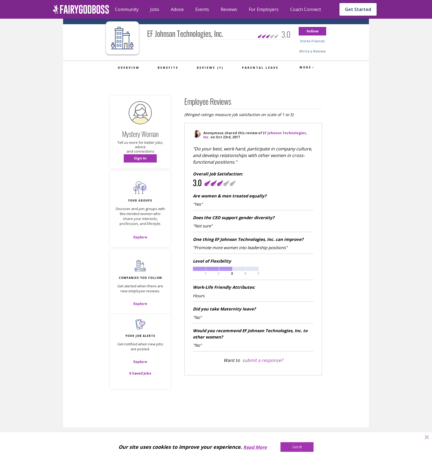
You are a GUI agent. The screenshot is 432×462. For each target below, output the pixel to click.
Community (127, 9)
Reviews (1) (210, 68)
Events (202, 9)
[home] (81, 9)
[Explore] (140, 237)
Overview (128, 68)
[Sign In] (140, 158)
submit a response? (262, 360)
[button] (312, 31)
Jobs (154, 9)
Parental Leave (260, 68)
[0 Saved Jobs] (140, 373)
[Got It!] (297, 447)
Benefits (168, 68)
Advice (177, 9)
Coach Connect (305, 9)
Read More (255, 447)
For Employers (264, 9)
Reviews (229, 9)
